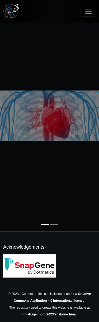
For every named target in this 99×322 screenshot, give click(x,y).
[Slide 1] (45, 224)
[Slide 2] (54, 224)
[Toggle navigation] (88, 11)
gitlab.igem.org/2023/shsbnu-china (49, 314)
